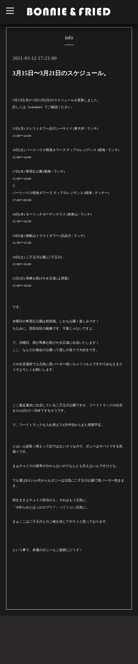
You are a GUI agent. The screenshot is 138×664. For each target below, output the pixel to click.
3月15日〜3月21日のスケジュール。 (60, 73)
